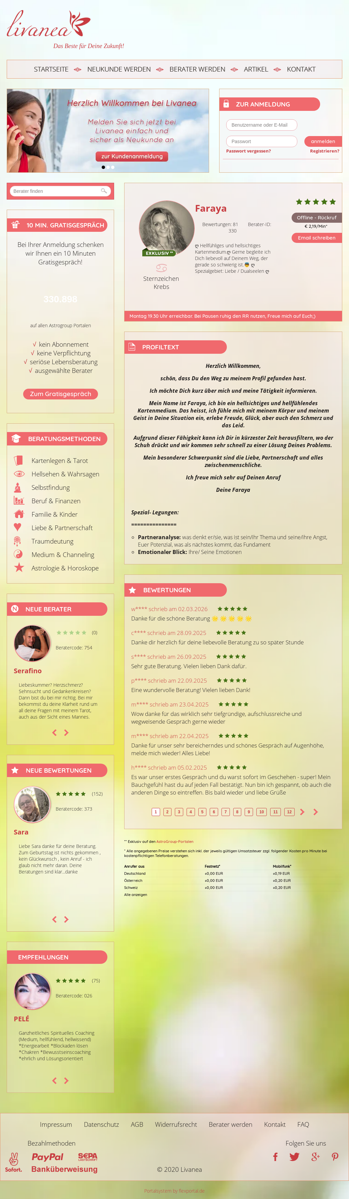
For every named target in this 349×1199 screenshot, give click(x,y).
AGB (137, 1124)
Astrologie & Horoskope (65, 568)
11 (275, 812)
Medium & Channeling (63, 554)
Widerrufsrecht (176, 1124)
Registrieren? (324, 151)
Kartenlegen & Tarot (60, 460)
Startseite (51, 69)
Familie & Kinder (55, 514)
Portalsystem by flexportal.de (174, 1191)
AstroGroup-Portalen (174, 841)
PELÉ (21, 1018)
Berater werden (197, 69)
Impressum (56, 1124)
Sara (21, 832)
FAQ (303, 1124)
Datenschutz (101, 1124)
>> (316, 812)
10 (261, 812)
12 (289, 812)
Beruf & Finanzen (56, 501)
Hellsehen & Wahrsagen (65, 474)
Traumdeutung (52, 541)
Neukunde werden (119, 69)
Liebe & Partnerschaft (62, 527)
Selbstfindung (51, 487)
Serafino (28, 670)
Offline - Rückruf (317, 217)
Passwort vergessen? (248, 151)
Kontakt (301, 69)
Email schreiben (317, 237)
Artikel (256, 69)
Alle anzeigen (135, 894)
